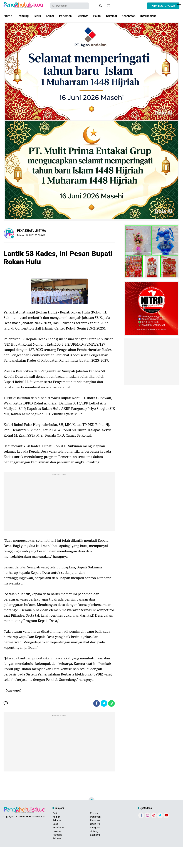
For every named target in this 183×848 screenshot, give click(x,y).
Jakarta (57, 839)
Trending (23, 16)
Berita (39, 16)
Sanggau (95, 828)
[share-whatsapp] (111, 703)
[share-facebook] (95, 703)
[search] (69, 5)
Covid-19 (95, 824)
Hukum (57, 831)
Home (8, 16)
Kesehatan (139, 16)
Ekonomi (95, 835)
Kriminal (121, 16)
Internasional (161, 16)
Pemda (94, 813)
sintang (94, 831)
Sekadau (57, 821)
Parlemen (70, 16)
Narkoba (57, 835)
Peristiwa (89, 16)
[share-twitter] (103, 703)
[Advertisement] (59, 502)
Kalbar (53, 16)
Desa (55, 824)
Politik (105, 16)
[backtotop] (91, 801)
